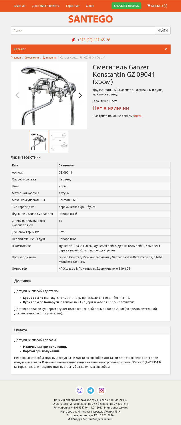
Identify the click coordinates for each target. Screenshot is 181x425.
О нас (90, 6)
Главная (19, 6)
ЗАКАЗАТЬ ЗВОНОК (126, 5)
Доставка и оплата (46, 6)
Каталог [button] (92, 49)
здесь (137, 116)
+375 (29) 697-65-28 (94, 40)
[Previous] (18, 95)
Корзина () (157, 6)
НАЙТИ (163, 30)
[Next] (80, 95)
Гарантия (72, 6)
